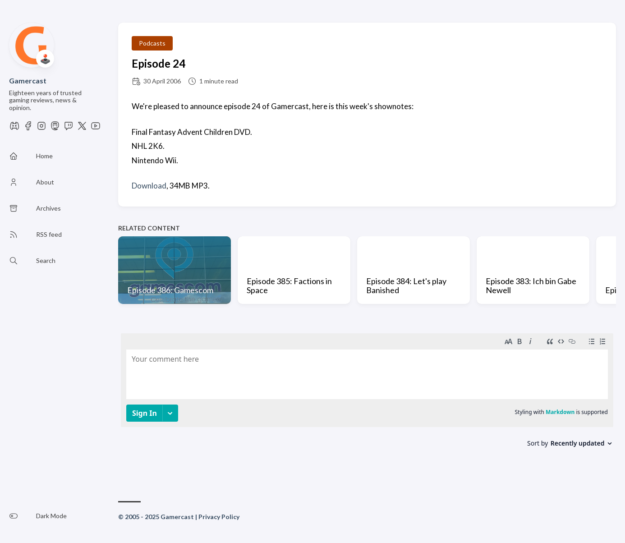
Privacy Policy (218, 516)
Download (149, 185)
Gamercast (27, 80)
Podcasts (152, 43)
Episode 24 (158, 63)
